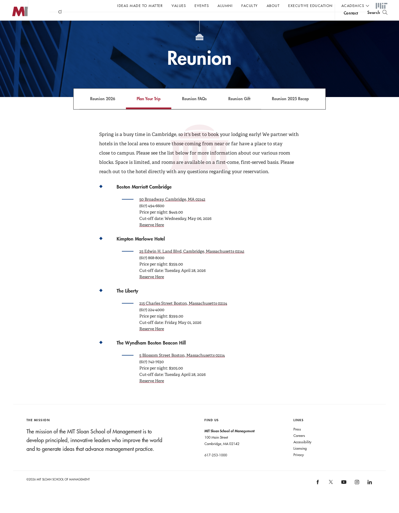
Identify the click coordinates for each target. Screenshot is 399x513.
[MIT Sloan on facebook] (318, 496)
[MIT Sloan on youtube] (343, 496)
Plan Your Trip (149, 110)
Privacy (298, 466)
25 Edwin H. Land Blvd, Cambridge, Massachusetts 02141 (191, 263)
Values (179, 5)
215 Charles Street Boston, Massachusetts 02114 (183, 315)
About (273, 5)
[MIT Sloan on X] (330, 495)
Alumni (225, 5)
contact (351, 21)
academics (352, 5)
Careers (299, 447)
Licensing (300, 460)
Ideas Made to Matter (140, 5)
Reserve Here (151, 236)
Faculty (249, 5)
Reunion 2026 (102, 110)
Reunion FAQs (194, 110)
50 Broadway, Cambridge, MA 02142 (172, 211)
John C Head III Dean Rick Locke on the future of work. (161, 20)
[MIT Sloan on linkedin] (369, 496)
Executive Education (310, 5)
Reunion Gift (239, 110)
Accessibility (302, 453)
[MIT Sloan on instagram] (356, 496)
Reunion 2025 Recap (290, 110)
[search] (377, 20)
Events (202, 5)
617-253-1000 (215, 466)
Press (297, 440)
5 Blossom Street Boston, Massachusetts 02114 (182, 367)
